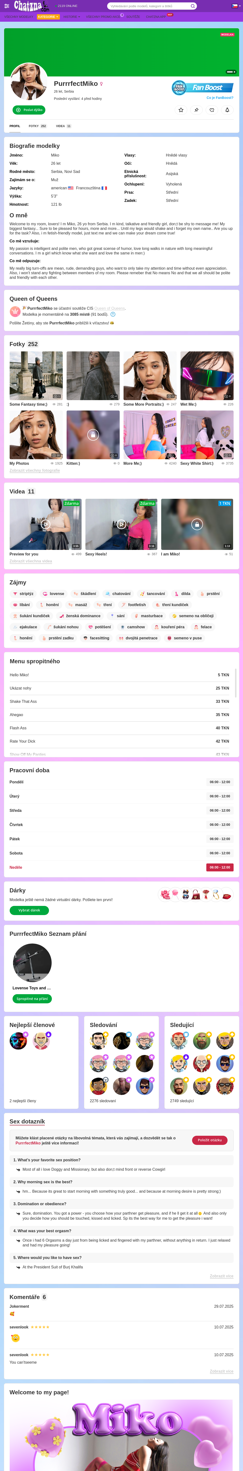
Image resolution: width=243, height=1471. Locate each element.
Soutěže (133, 17)
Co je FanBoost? (220, 98)
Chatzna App (157, 16)
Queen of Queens (109, 308)
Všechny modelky (18, 17)
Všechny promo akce (104, 16)
